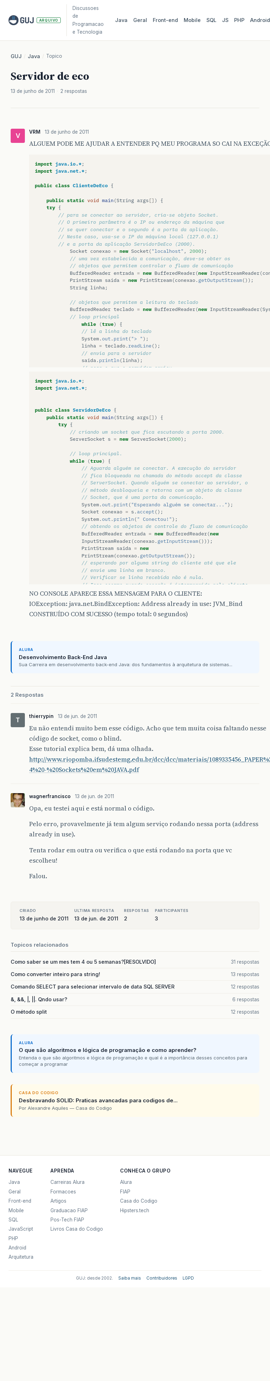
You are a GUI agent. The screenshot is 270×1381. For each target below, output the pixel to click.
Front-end (20, 1201)
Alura (126, 1182)
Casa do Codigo (138, 1201)
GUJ (16, 56)
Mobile (192, 20)
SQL (211, 20)
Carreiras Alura (67, 1182)
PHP (239, 20)
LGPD (188, 1278)
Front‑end (165, 20)
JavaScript (21, 1229)
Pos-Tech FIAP (67, 1220)
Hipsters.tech (134, 1210)
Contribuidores (161, 1278)
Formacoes (63, 1192)
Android (17, 1248)
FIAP (125, 1192)
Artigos (58, 1201)
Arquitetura (21, 1257)
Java (121, 20)
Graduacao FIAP (69, 1210)
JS (225, 20)
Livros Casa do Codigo (76, 1229)
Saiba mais (129, 1278)
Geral (140, 20)
